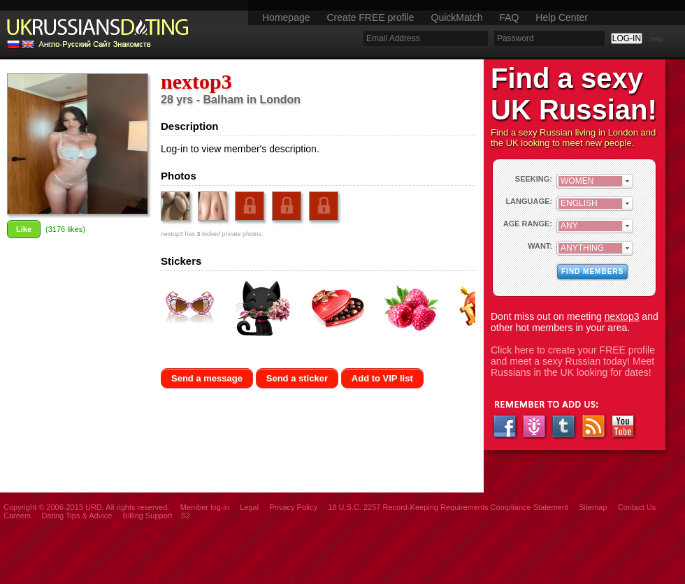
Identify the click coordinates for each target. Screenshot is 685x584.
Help (656, 39)
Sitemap (593, 507)
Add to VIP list (382, 378)
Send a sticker (297, 378)
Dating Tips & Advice (76, 515)
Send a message (207, 378)
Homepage (286, 17)
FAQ (509, 17)
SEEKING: (533, 179)
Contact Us (637, 507)
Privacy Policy (293, 507)
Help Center (561, 17)
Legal (249, 507)
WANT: (540, 246)
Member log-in (204, 507)
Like (23, 229)
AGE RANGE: (527, 223)
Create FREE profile (370, 17)
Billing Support (148, 515)
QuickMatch (457, 17)
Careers (17, 515)
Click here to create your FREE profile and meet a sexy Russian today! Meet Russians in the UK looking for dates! (573, 361)
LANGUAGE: (528, 201)
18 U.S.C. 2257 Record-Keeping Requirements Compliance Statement (448, 507)
